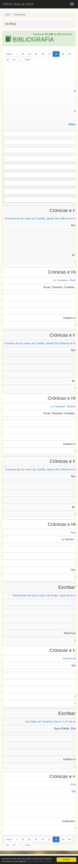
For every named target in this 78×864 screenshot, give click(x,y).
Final (27, 59)
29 (63, 54)
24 (29, 54)
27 (49, 54)
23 (22, 54)
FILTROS (10, 24)
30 (69, 54)
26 (42, 54)
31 (7, 59)
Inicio (7, 14)
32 (14, 59)
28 (56, 54)
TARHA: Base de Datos (17, 4)
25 (36, 54)
